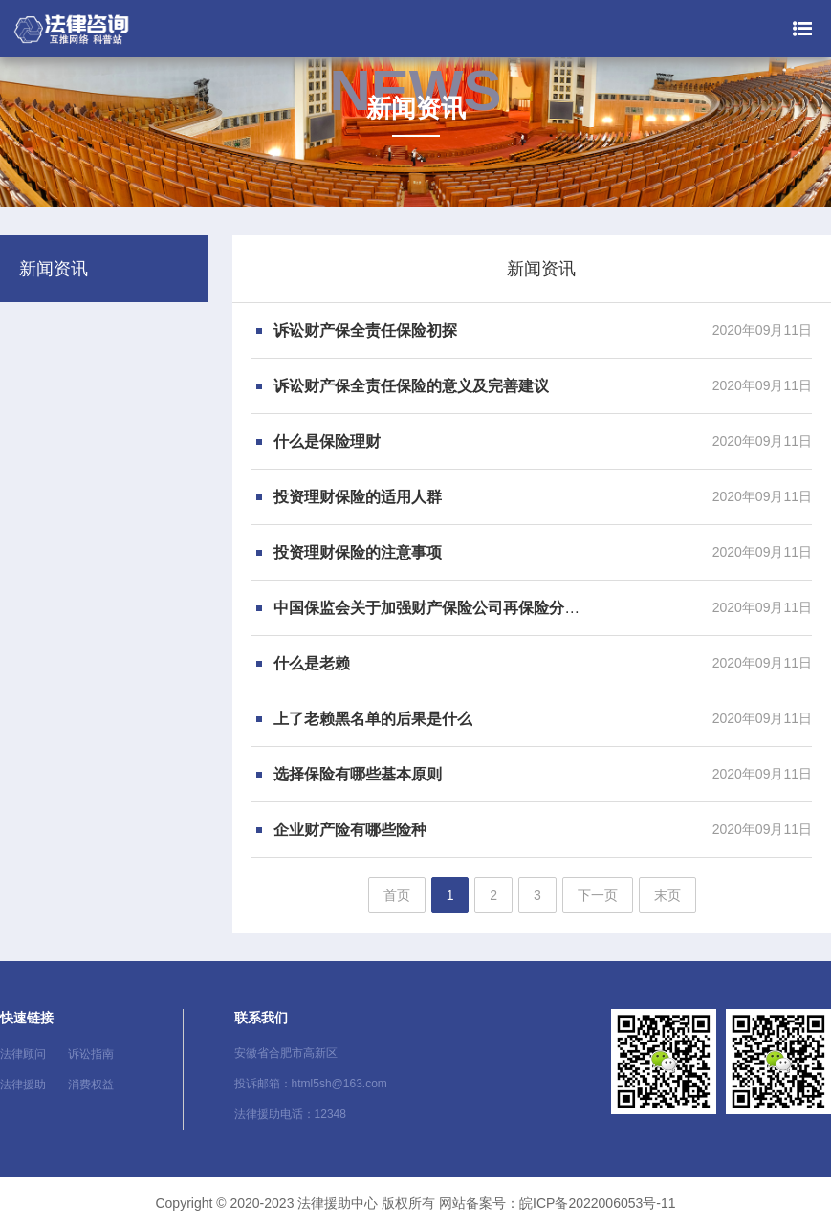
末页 (667, 895)
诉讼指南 (91, 1054)
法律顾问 (23, 1054)
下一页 (598, 895)
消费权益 (91, 1084)
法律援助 (23, 1084)
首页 (396, 895)
